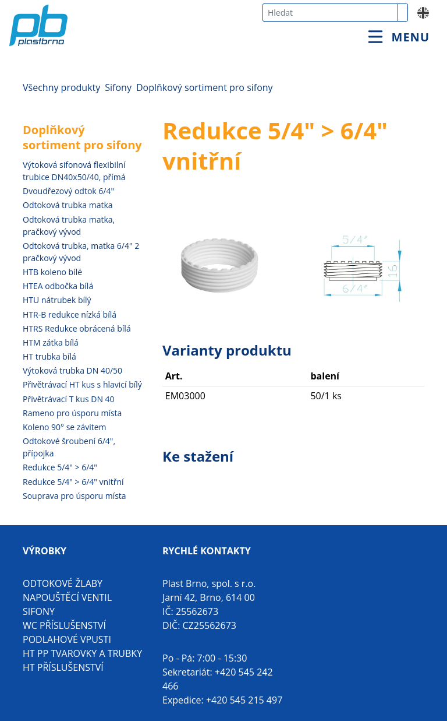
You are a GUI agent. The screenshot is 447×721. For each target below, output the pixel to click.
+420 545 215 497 (244, 700)
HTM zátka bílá (51, 342)
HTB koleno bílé (52, 271)
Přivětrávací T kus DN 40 (69, 399)
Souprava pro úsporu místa (74, 495)
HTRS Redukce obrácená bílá (77, 328)
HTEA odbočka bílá (58, 285)
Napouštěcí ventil (67, 597)
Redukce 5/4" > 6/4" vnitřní (73, 481)
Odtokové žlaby (62, 583)
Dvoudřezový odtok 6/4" (68, 190)
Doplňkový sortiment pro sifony (204, 87)
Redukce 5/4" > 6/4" (60, 467)
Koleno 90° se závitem (65, 426)
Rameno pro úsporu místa (72, 412)
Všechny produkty (61, 87)
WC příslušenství (64, 625)
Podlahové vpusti (67, 639)
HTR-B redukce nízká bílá (69, 314)
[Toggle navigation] (399, 37)
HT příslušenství (63, 667)
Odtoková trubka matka (68, 204)
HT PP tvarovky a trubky (82, 653)
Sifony (118, 87)
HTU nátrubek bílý (57, 299)
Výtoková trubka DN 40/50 (72, 370)
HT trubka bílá (49, 356)
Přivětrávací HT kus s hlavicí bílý (82, 384)
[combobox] (330, 12)
